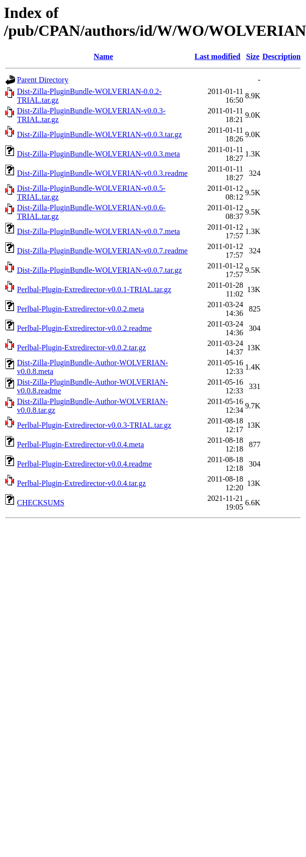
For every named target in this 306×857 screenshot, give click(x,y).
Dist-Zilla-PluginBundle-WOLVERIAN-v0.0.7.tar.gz (99, 270)
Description (281, 56)
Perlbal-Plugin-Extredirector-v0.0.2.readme (84, 328)
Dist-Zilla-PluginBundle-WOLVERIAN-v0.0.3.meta (98, 154)
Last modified (218, 56)
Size (253, 56)
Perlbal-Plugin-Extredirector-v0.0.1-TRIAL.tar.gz (94, 289)
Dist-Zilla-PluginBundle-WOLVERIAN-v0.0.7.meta (98, 231)
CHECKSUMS (40, 503)
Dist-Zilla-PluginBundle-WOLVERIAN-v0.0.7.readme (102, 251)
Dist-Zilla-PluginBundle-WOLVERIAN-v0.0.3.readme (102, 173)
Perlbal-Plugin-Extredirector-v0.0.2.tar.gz (81, 347)
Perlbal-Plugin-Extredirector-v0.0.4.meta (80, 444)
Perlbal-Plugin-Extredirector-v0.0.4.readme (84, 464)
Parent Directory (42, 80)
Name (103, 56)
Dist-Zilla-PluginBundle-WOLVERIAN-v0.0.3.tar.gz (99, 134)
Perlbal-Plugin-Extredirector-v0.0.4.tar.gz (81, 483)
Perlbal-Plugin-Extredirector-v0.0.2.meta (80, 309)
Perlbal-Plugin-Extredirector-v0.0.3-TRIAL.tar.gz (94, 425)
